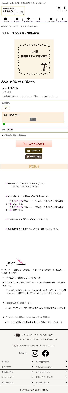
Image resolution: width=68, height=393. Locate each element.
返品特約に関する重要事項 (14, 135)
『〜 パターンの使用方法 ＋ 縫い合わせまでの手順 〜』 (27, 317)
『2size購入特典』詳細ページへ (17, 303)
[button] (62, 20)
